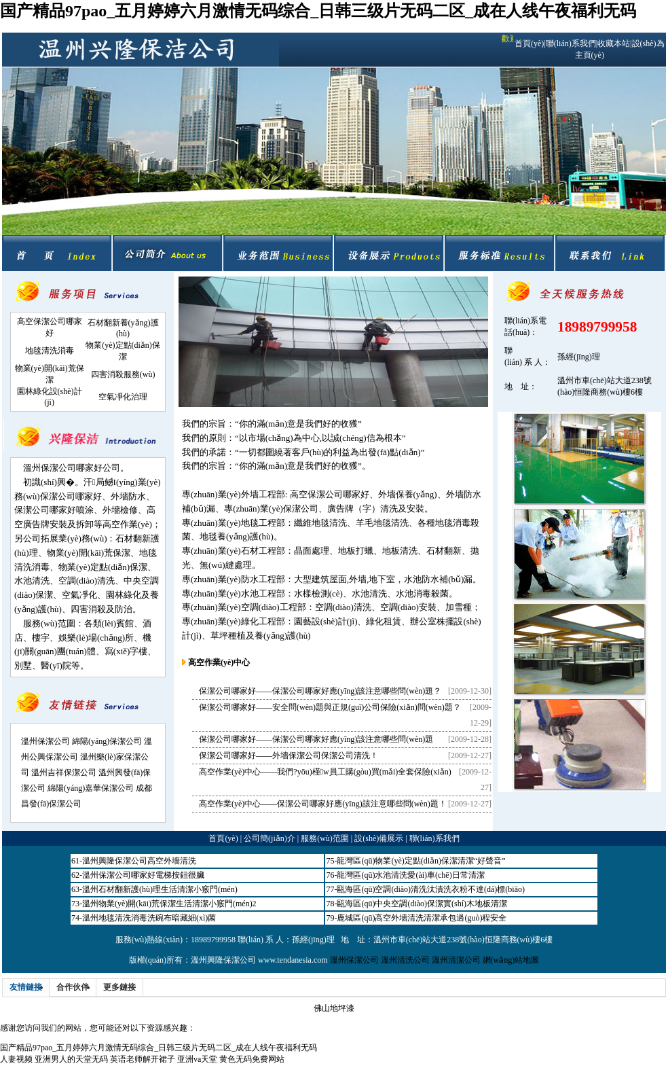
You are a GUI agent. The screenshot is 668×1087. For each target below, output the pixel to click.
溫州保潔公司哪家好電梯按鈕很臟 (143, 875)
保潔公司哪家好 (71, 496)
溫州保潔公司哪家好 (63, 468)
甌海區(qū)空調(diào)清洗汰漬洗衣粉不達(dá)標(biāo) (431, 889)
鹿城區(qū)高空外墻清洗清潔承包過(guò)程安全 (421, 918)
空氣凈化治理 (122, 397)
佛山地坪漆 (334, 1008)
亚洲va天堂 (197, 1059)
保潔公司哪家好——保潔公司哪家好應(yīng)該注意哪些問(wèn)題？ (320, 691)
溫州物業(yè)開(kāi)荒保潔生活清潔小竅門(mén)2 (169, 903)
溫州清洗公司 (405, 960)
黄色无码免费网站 (251, 1059)
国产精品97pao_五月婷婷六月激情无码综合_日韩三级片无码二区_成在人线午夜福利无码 (318, 11)
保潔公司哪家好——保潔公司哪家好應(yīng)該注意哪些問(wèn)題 (316, 739)
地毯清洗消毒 (49, 350)
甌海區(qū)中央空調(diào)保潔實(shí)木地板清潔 (422, 903)
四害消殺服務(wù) (123, 374)
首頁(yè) (529, 43)
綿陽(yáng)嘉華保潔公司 (91, 788)
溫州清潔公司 (456, 960)
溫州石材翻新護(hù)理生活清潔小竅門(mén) (160, 889)
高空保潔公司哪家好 (329, 494)
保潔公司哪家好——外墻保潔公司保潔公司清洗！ (288, 755)
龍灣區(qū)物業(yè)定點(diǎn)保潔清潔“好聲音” (421, 861)
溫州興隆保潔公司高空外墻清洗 (139, 861)
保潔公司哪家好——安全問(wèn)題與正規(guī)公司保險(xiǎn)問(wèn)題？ (330, 707)
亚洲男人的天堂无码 (71, 1059)
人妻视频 (16, 1059)
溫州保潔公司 (45, 741)
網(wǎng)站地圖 (511, 960)
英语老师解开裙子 (142, 1059)
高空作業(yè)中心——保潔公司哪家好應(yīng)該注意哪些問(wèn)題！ (323, 803)
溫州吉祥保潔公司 (63, 772)
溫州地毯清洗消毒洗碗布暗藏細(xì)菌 (149, 918)
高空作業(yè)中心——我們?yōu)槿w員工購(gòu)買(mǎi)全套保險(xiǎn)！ (325, 772)
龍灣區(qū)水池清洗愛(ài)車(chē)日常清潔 (410, 875)
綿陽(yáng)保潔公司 (107, 741)
